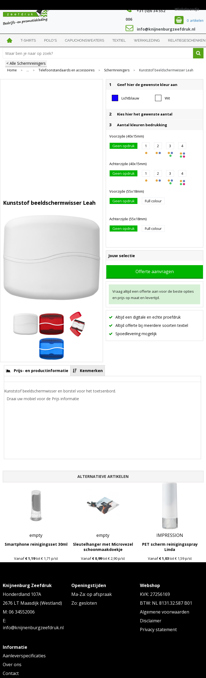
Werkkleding (147, 40)
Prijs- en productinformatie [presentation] (41, 370)
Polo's (50, 40)
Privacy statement (158, 629)
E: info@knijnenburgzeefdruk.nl (33, 624)
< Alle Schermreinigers (26, 63)
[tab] (37, 370)
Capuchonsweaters (84, 40)
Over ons (12, 664)
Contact (11, 673)
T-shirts (28, 40)
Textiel (119, 40)
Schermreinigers (116, 70)
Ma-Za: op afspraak (91, 594)
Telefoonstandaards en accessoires (66, 70)
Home (10, 40)
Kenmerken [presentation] (91, 370)
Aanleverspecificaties (24, 656)
